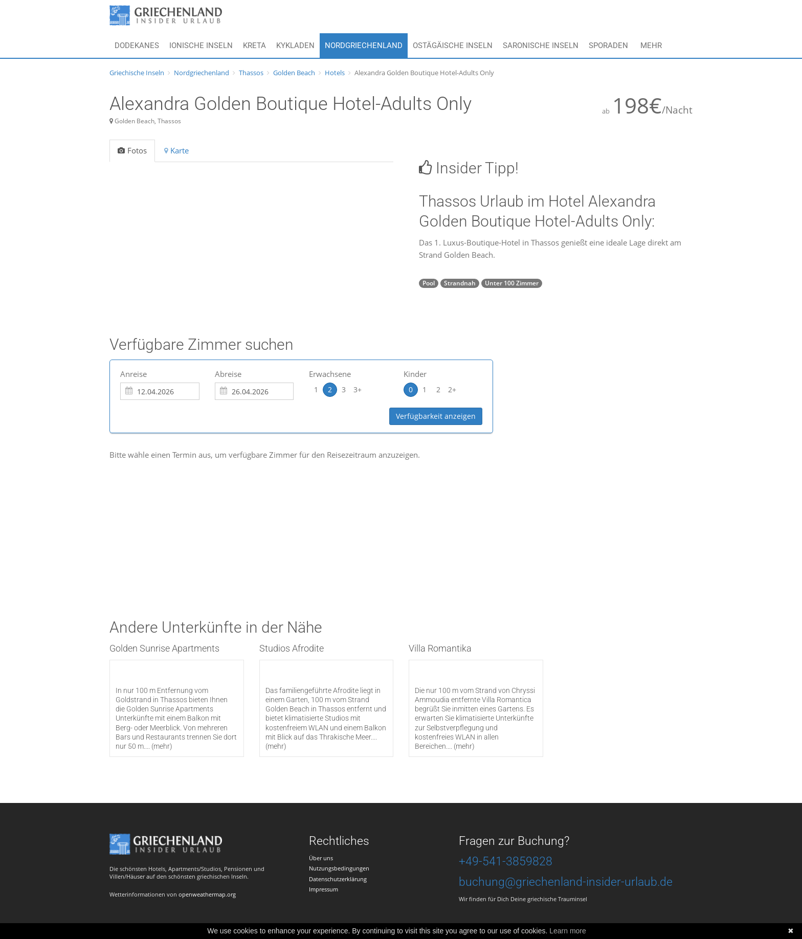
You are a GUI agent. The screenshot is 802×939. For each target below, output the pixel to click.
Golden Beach (294, 72)
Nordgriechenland (364, 45)
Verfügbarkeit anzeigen (436, 416)
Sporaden (608, 45)
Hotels (335, 72)
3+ (357, 389)
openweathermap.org (207, 894)
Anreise (133, 374)
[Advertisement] (295, 522)
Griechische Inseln (136, 72)
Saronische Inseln (540, 45)
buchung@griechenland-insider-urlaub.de (566, 882)
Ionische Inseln (201, 45)
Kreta (254, 45)
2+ (452, 389)
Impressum (323, 889)
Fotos (132, 150)
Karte (176, 150)
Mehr (651, 45)
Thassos (251, 72)
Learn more (567, 931)
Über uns (321, 858)
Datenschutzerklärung (338, 879)
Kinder (415, 374)
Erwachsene (330, 374)
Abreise (228, 374)
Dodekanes (137, 45)
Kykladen (295, 45)
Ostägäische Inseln (453, 45)
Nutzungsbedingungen (339, 868)
